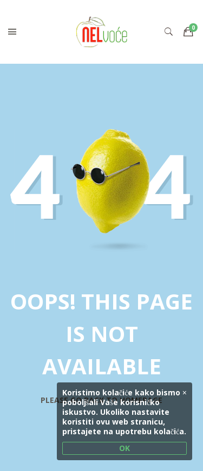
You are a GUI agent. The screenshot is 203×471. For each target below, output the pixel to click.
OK (124, 448)
